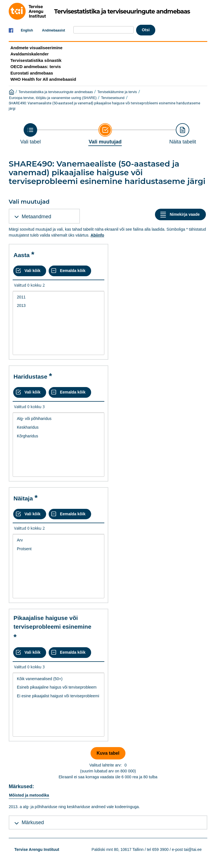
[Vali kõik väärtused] (30, 271)
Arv (58, 540)
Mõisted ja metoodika (29, 795)
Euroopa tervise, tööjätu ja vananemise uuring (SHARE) (53, 98)
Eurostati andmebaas (31, 73)
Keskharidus (58, 427)
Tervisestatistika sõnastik (35, 60)
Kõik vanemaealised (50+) (58, 679)
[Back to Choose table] (30, 134)
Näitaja (23, 498)
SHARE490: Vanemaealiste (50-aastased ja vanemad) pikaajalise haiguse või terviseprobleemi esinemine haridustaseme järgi (104, 106)
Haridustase (30, 376)
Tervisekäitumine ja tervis (117, 92)
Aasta (22, 255)
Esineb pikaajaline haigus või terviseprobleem (58, 687)
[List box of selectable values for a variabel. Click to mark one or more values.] (58, 323)
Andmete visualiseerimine (36, 47)
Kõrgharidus (58, 436)
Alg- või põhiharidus (58, 418)
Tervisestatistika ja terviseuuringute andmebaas (56, 92)
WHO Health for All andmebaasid (43, 79)
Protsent (58, 549)
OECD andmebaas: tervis (35, 66)
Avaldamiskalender (29, 53)
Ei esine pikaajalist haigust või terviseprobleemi (58, 696)
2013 (58, 305)
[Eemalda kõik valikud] (70, 271)
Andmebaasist (53, 30)
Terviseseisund (112, 98)
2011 (58, 297)
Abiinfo (97, 235)
